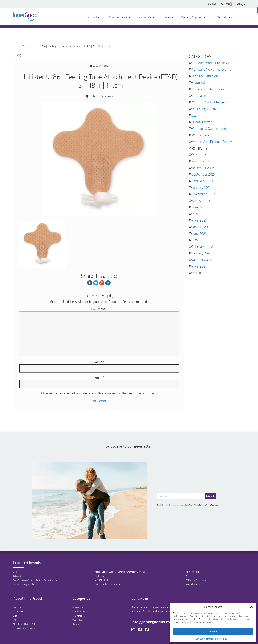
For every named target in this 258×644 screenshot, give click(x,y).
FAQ (15, 604)
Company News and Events (211, 69)
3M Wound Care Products (197, 564)
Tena (188, 559)
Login (240, 4)
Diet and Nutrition (205, 76)
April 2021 (199, 266)
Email (99, 377)
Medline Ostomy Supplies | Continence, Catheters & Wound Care (121, 555)
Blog (15, 599)
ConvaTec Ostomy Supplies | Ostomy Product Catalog (35, 564)
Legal (154, 638)
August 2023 (201, 200)
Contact (212, 4)
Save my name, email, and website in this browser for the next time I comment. (101, 393)
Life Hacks (199, 95)
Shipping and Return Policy (25, 608)
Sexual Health (226, 17)
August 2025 (201, 161)
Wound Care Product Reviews (213, 141)
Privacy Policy (221, 638)
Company (17, 591)
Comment (99, 309)
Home (16, 46)
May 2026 (199, 154)
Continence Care (79, 599)
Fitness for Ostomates (208, 89)
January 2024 (201, 187)
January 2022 (201, 253)
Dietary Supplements (195, 17)
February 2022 (202, 246)
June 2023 (199, 207)
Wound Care (200, 135)
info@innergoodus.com (154, 606)
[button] (251, 606)
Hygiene (75, 608)
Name (99, 362)
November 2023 (203, 194)
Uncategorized (202, 122)
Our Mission (18, 595)
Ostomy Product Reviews (210, 102)
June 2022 (199, 233)
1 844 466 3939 (99, 31)
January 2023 (201, 227)
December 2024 (203, 168)
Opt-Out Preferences (205, 638)
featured (198, 82)
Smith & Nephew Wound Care (107, 568)
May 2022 (199, 240)
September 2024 (204, 174)
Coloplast (17, 559)
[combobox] (181, 31)
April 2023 (199, 220)
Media (25, 46)
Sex (194, 115)
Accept (213, 631)
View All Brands (193, 568)
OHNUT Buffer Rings (103, 564)
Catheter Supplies (80, 595)
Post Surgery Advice (206, 109)
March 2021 (200, 273)
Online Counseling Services (24, 612)
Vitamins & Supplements (209, 128)
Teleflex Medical (193, 555)
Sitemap (166, 638)
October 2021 (201, 260)
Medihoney (99, 559)
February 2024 (202, 181)
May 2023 (199, 214)
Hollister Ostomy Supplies (24, 568)
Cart (226, 4)
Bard (15, 555)
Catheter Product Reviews (210, 63)
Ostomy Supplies (79, 591)
